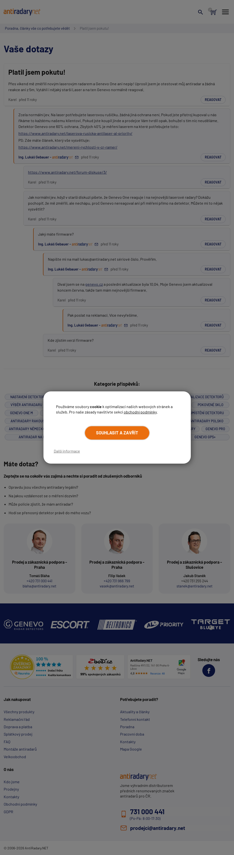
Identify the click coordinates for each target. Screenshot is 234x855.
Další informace (67, 451)
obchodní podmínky (140, 412)
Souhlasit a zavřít (117, 432)
